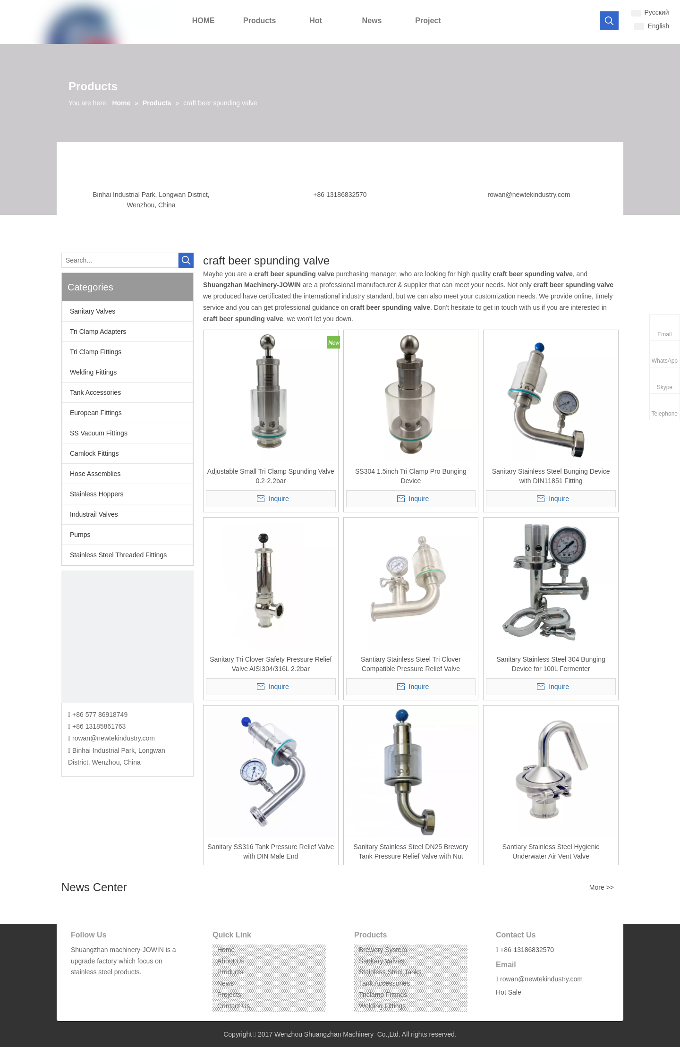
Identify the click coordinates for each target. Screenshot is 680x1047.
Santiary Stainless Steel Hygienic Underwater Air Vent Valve (550, 851)
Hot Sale (508, 992)
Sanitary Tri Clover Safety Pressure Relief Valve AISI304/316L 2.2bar (271, 663)
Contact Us (233, 1006)
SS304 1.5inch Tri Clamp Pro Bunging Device (411, 476)
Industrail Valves (94, 514)
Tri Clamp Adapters (98, 331)
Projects (229, 994)
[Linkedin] (92, 987)
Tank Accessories (95, 392)
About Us (231, 961)
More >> (601, 887)
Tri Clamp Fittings (95, 352)
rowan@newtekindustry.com (528, 194)
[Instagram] (106, 987)
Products (230, 972)
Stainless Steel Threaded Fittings (118, 555)
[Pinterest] (121, 987)
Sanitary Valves (92, 311)
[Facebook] (77, 987)
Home (226, 949)
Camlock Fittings (94, 453)
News (225, 983)
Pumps (80, 534)
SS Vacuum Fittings (99, 433)
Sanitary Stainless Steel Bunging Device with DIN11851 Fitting (551, 476)
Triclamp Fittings (383, 994)
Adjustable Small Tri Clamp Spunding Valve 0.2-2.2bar (270, 476)
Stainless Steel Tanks (390, 972)
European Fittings (96, 413)
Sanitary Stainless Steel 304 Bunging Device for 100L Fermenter (550, 663)
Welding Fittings (93, 372)
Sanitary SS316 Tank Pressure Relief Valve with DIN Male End (270, 851)
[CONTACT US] (127, 636)
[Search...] (119, 260)
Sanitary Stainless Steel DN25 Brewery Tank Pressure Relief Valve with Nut (411, 851)
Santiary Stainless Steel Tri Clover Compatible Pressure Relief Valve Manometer (411, 664)
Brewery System (383, 949)
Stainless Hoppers (97, 494)
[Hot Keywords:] (609, 20)
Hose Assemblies (95, 473)
